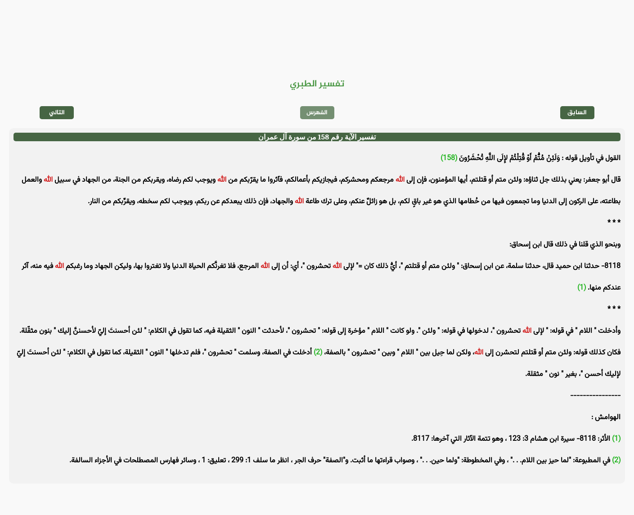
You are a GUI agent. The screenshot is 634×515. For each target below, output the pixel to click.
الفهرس (317, 112)
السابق (577, 112)
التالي (57, 112)
